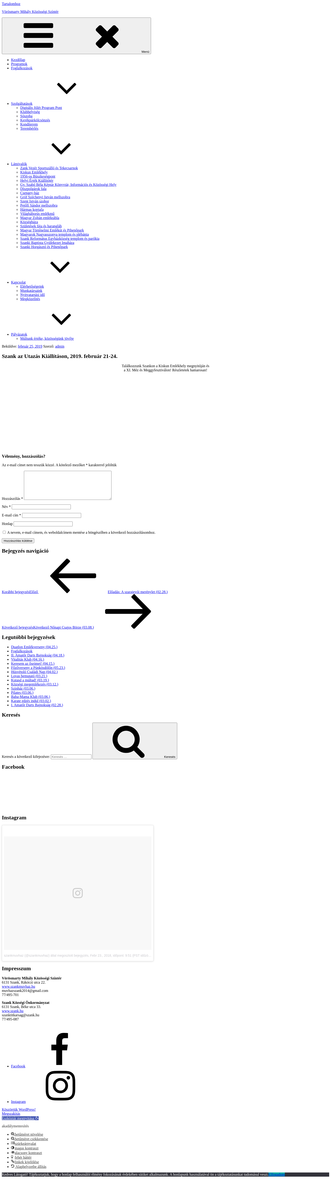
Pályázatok (53, 334)
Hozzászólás (12, 504)
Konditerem (29, 124)
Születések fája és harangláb (41, 226)
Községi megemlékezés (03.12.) (34, 690)
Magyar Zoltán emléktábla (39, 218)
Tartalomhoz (11, 4)
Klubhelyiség (30, 112)
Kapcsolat (53, 282)
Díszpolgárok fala (33, 189)
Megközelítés (30, 299)
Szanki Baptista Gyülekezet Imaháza (47, 243)
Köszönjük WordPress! (19, 1115)
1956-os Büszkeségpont (37, 176)
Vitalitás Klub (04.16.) (27, 665)
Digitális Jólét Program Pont (41, 108)
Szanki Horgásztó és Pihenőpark (44, 247)
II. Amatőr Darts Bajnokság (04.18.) (37, 661)
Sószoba (26, 116)
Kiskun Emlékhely (34, 172)
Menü (76, 35)
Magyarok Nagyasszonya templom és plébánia (54, 234)
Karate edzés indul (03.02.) (31, 706)
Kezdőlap (18, 60)
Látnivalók (53, 164)
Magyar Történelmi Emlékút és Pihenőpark (52, 230)
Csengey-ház (29, 193)
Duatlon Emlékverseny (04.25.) (34, 652)
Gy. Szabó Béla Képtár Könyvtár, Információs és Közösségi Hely (68, 185)
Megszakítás (11, 1119)
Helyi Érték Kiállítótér (36, 180)
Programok (19, 64)
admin (59, 346)
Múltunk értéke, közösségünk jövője (47, 338)
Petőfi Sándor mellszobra (38, 205)
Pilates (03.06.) (22, 698)
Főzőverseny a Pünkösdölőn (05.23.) (38, 673)
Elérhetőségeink (32, 286)
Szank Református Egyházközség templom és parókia (59, 238)
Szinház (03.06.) (23, 694)
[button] (20, 1124)
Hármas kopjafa (32, 209)
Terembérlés (29, 128)
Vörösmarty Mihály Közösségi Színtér (30, 12)
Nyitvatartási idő (32, 295)
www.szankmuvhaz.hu (18, 992)
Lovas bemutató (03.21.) (29, 681)
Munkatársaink (31, 291)
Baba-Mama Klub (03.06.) (30, 702)
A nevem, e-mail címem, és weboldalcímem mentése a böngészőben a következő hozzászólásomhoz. (81, 538)
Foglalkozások (21, 68)
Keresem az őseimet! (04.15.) (32, 669)
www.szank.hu (12, 1016)
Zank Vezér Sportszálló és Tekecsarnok (49, 168)
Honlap (7, 529)
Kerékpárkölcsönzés (35, 120)
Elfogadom (276, 1180)
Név (6, 512)
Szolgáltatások (56, 104)
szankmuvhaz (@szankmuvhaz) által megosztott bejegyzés (46, 961)
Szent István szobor (34, 201)
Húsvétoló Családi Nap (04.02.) (34, 677)
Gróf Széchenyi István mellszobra (45, 197)
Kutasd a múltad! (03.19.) (30, 686)
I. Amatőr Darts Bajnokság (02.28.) (37, 710)
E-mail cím (11, 521)
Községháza (29, 222)
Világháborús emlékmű (37, 214)
